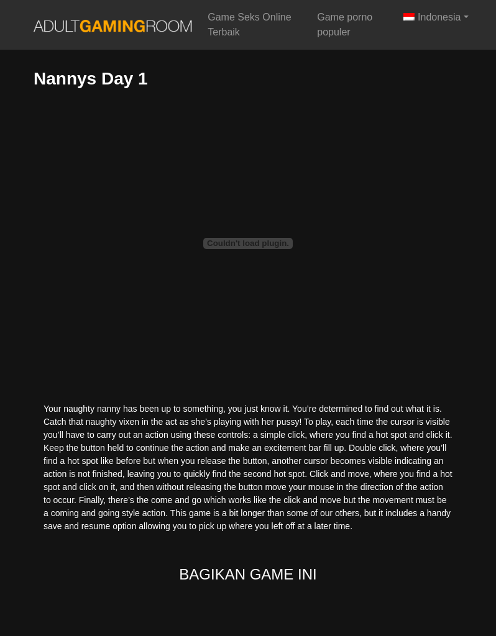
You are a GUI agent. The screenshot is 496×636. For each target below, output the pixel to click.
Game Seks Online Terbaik (249, 24)
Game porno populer (344, 24)
